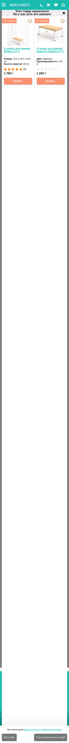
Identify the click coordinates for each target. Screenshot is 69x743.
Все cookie (9, 737)
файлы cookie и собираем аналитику (43, 729)
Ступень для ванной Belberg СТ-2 (17, 50)
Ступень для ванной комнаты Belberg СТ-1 (50, 50)
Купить (17, 81)
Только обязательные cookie (50, 737)
